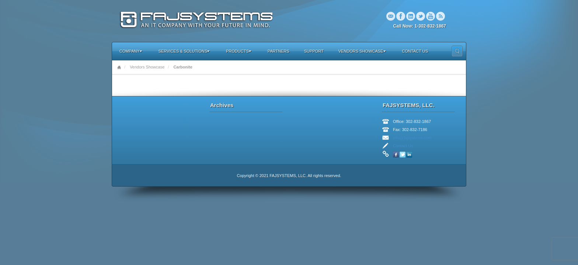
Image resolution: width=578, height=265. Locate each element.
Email (390, 16)
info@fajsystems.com (412, 137)
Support (314, 51)
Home (119, 67)
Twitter (420, 16)
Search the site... (457, 51)
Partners (278, 51)
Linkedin (410, 16)
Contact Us (415, 51)
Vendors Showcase (362, 51)
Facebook (400, 16)
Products (238, 51)
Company (130, 51)
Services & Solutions (184, 51)
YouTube (430, 16)
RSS (440, 16)
